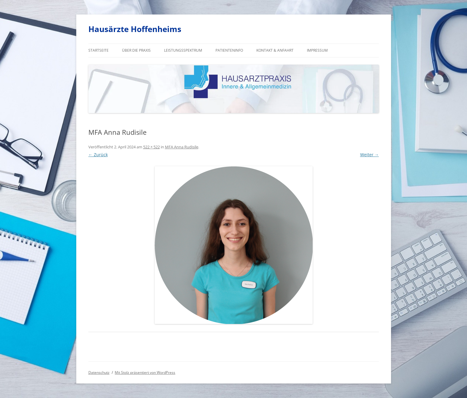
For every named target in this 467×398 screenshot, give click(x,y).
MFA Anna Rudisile (181, 147)
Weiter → (369, 154)
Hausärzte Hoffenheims (134, 29)
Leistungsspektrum (183, 50)
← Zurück (98, 154)
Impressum (317, 50)
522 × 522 (151, 147)
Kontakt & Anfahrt (275, 50)
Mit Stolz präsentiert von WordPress (145, 372)
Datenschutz (99, 372)
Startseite (98, 50)
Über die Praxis (136, 50)
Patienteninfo (229, 50)
